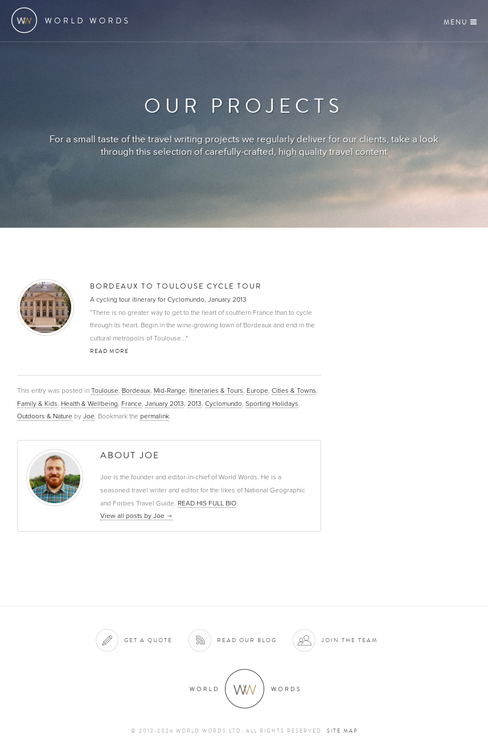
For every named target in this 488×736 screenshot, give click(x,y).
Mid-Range (170, 390)
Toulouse (104, 390)
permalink (154, 416)
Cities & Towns (294, 390)
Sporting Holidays (271, 404)
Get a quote (148, 640)
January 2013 (164, 404)
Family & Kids (37, 404)
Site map (342, 730)
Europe (257, 390)
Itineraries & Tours (216, 390)
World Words (72, 20)
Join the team (349, 640)
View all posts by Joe (136, 516)
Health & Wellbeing (89, 404)
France (131, 404)
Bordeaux (136, 390)
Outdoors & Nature (44, 416)
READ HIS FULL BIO (207, 503)
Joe (89, 416)
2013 (194, 404)
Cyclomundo (223, 404)
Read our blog (247, 640)
